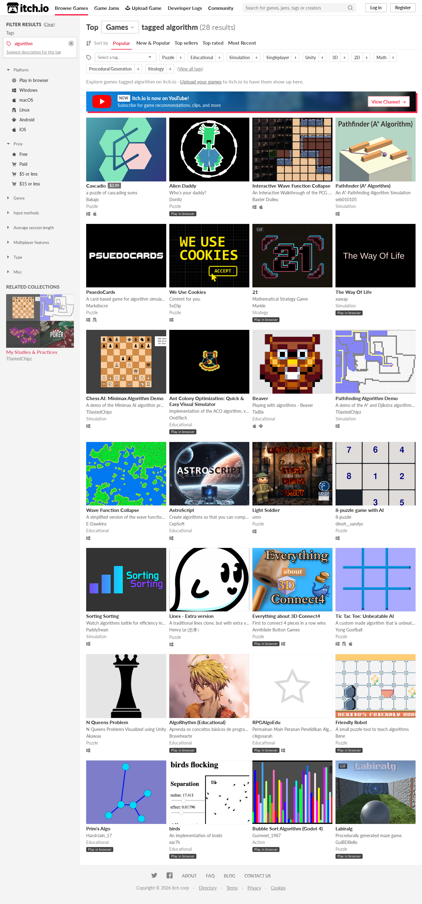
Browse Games (71, 8)
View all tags (190, 68)
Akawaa (93, 736)
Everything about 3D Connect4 (286, 616)
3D (335, 57)
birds (174, 828)
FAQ (210, 875)
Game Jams (106, 8)
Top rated (213, 43)
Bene (340, 736)
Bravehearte (180, 736)
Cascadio (96, 186)
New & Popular (153, 43)
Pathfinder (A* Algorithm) (363, 186)
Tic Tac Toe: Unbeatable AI (365, 616)
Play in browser (30, 80)
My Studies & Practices (31, 352)
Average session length (30, 227)
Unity (310, 57)
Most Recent (242, 43)
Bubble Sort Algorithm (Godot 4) (287, 828)
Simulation (239, 57)
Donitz (175, 199)
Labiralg (344, 828)
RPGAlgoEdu (266, 722)
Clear (49, 24)
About (189, 875)
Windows (25, 90)
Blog (229, 875)
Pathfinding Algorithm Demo (367, 398)
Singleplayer (277, 57)
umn (256, 517)
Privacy (254, 887)
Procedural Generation (110, 68)
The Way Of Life (354, 292)
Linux (21, 109)
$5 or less (25, 173)
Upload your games (201, 81)
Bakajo (92, 199)
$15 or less (26, 183)
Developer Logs (185, 8)
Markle (258, 305)
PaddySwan (97, 629)
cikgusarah (262, 736)
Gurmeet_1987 (266, 835)
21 (255, 292)
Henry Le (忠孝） (185, 629)
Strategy (156, 68)
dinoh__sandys (349, 523)
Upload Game (143, 8)
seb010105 (346, 199)
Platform (17, 69)
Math (381, 57)
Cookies (278, 887)
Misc (14, 272)
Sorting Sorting (102, 616)
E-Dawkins (96, 523)
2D (357, 57)
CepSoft (177, 523)
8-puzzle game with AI (360, 510)
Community (220, 8)
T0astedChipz (19, 358)
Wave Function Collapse (112, 510)
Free (19, 154)
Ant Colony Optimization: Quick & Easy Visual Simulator (206, 401)
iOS (19, 129)
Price (14, 143)
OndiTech (178, 417)
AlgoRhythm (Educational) (197, 722)
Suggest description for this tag (33, 52)
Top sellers (186, 43)
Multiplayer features (27, 242)
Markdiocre (97, 305)
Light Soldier (266, 510)
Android (23, 119)
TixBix (258, 412)
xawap (342, 299)
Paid (19, 164)
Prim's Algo (98, 828)
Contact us (257, 875)
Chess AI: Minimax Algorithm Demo (124, 398)
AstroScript (181, 510)
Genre (15, 198)
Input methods (22, 212)
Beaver (260, 398)
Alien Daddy (182, 186)
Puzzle (168, 57)
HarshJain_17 (99, 835)
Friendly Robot (351, 722)
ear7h (174, 842)
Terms (232, 887)
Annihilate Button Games (276, 629)
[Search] (350, 7)
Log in (376, 7)
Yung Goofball (349, 629)
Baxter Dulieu (265, 199)
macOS (22, 100)
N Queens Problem (107, 722)
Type (14, 257)
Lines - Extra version (191, 616)
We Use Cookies (187, 292)
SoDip (175, 305)
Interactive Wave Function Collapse (291, 186)
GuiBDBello (346, 842)
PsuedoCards (100, 292)
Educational (202, 57)
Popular (121, 43)
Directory (208, 887)
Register (403, 7)
